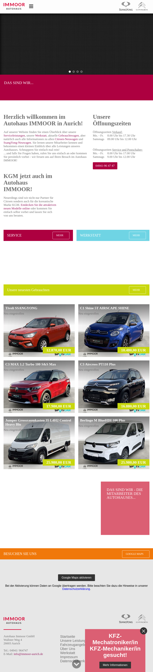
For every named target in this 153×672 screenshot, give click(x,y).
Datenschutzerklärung (76, 588)
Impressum (69, 657)
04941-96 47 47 (105, 165)
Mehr (59, 235)
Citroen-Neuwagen (66, 139)
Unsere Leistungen (75, 641)
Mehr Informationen (115, 665)
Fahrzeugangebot (74, 645)
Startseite (67, 636)
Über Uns (67, 649)
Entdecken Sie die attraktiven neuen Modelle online (30, 206)
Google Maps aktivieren (76, 577)
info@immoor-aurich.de (28, 654)
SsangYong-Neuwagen (17, 142)
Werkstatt (41, 135)
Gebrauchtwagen (68, 135)
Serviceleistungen (14, 135)
